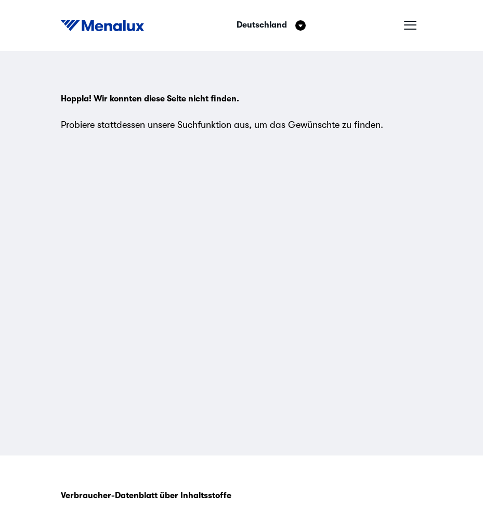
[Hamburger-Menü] (410, 25)
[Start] (102, 25)
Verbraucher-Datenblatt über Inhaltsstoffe (146, 495)
